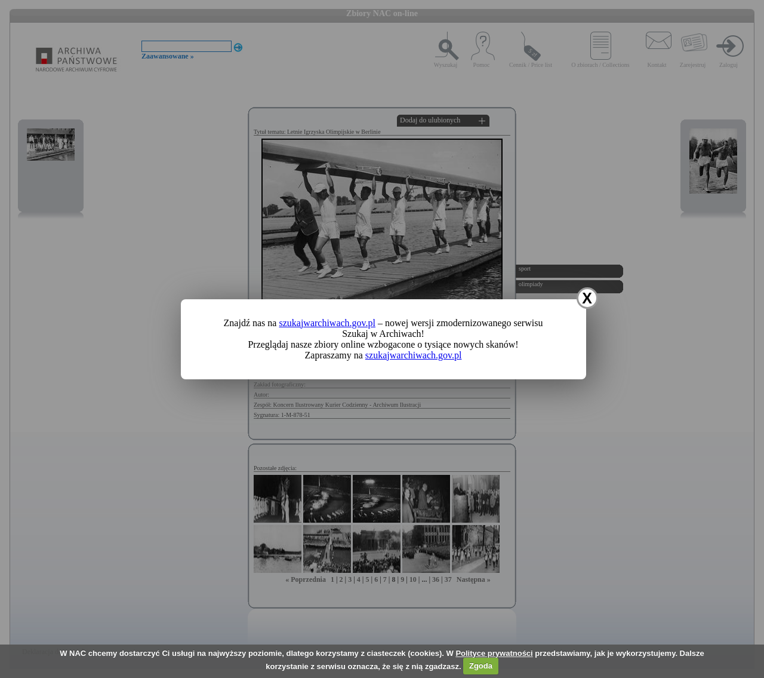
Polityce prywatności (493, 653)
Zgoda (480, 665)
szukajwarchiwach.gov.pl (327, 323)
